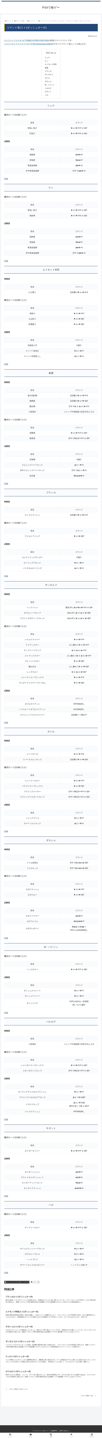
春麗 (46, 68)
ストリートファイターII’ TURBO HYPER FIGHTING (26, 40)
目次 (48, 53)
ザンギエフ (49, 74)
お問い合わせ (63, 1431)
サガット (48, 91)
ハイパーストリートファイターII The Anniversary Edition (28, 44)
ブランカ (48, 71)
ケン (46, 61)
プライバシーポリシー (41, 1431)
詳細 (6, 179)
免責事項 (54, 1431)
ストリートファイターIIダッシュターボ (17, 1282)
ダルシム (48, 81)
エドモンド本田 (51, 64)
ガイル (47, 78)
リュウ (47, 57)
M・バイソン (50, 85)
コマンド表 (35, 1282)
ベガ (46, 95)
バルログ (48, 88)
